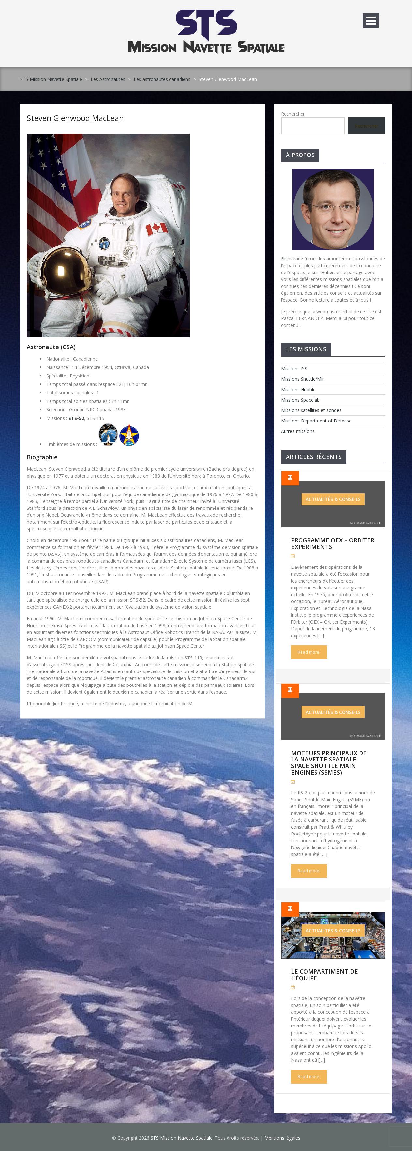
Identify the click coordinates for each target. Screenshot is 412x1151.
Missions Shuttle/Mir (302, 379)
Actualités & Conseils (333, 499)
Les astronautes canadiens (162, 79)
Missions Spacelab (300, 400)
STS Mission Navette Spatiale (51, 79)
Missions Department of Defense (316, 421)
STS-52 (76, 418)
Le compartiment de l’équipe (324, 974)
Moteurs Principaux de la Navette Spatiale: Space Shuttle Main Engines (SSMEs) (329, 762)
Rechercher (293, 114)
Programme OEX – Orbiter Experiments (332, 543)
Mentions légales (282, 1138)
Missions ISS (294, 368)
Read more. (309, 652)
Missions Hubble (298, 389)
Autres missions (298, 431)
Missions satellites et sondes (311, 410)
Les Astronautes (108, 79)
